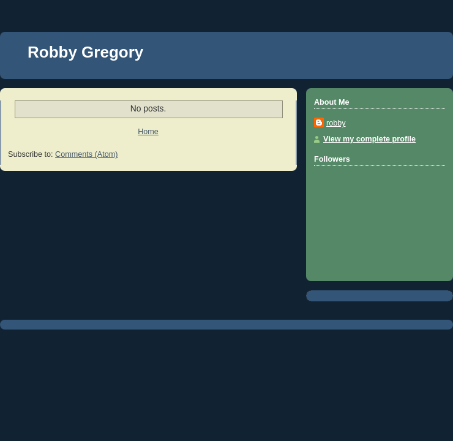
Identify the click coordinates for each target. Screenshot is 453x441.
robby (336, 123)
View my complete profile (369, 139)
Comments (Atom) (86, 154)
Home (148, 131)
